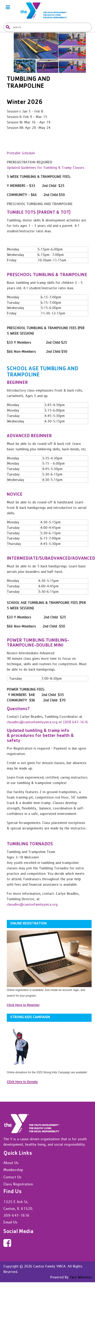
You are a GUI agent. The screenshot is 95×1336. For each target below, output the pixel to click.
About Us (11, 1162)
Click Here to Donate (22, 1082)
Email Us (10, 1222)
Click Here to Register (23, 1005)
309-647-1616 (16, 1215)
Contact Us (12, 1177)
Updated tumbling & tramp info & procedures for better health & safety (40, 736)
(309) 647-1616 (75, 722)
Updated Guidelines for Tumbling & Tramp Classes (45, 167)
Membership (13, 1169)
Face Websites (80, 1277)
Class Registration (18, 1184)
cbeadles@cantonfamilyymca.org (32, 722)
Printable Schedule (21, 153)
